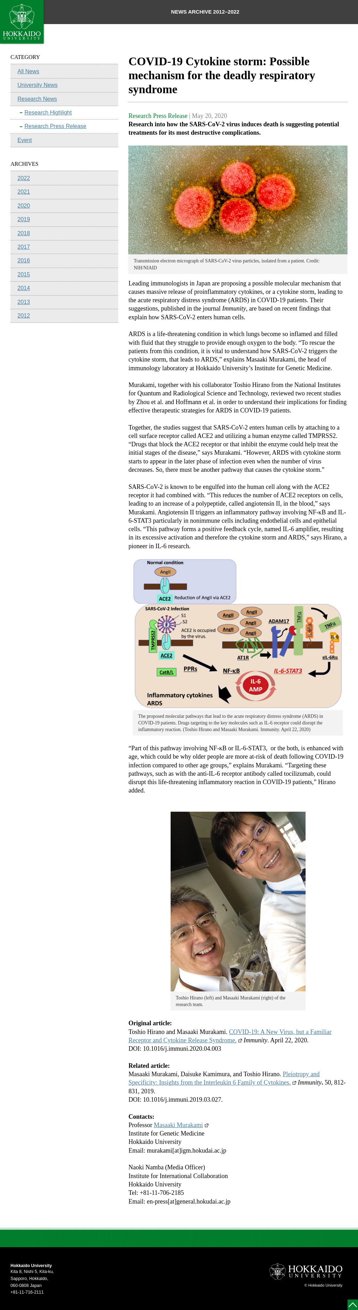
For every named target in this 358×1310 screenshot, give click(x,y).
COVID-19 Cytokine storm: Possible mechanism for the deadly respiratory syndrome (221, 75)
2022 (23, 178)
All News (28, 71)
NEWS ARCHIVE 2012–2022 (205, 12)
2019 (23, 219)
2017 (23, 247)
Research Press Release (55, 126)
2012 (23, 316)
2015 (23, 274)
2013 (23, 302)
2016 (23, 260)
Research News (37, 99)
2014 (23, 288)
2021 (23, 192)
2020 (23, 206)
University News (37, 85)
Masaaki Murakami (181, 1125)
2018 (23, 233)
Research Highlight (48, 113)
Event (24, 140)
